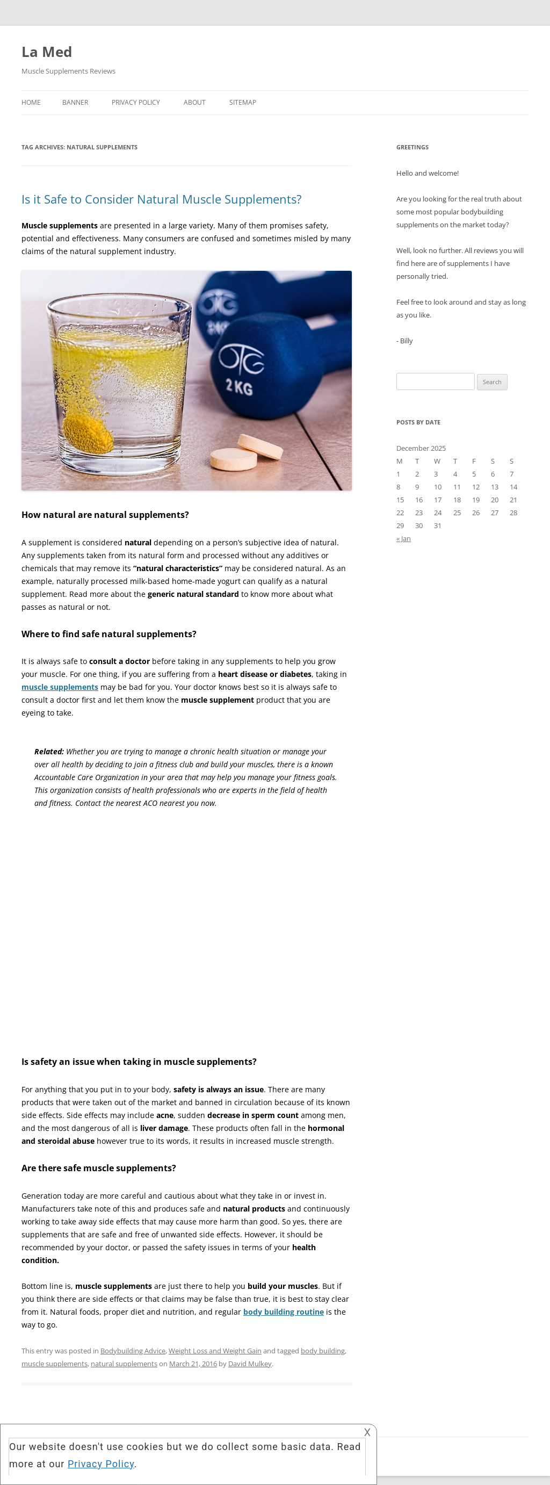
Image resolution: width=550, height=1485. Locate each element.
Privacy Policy (136, 102)
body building (323, 1351)
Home (31, 102)
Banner (75, 102)
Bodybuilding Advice (132, 1351)
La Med (46, 51)
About (195, 102)
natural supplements (124, 1363)
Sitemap (242, 102)
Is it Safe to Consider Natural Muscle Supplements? (161, 199)
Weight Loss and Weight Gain (215, 1351)
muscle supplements (54, 1363)
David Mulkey (250, 1363)
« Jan (403, 538)
